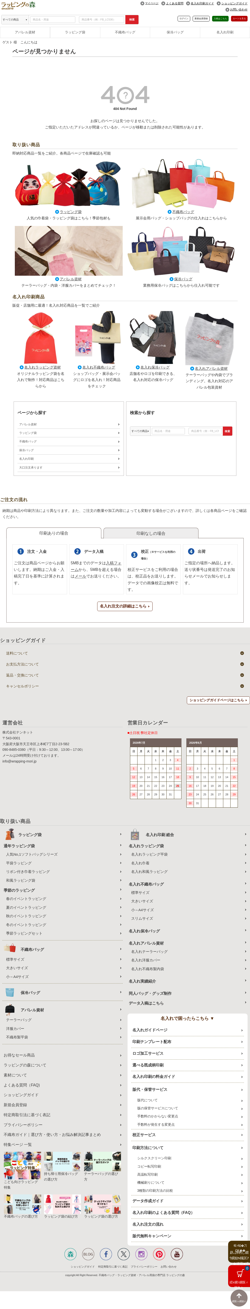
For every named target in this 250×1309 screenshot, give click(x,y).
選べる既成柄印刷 (148, 1065)
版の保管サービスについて (157, 1108)
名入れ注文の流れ (148, 1224)
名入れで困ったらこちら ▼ (187, 1018)
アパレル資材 (25, 32)
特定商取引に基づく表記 (113, 1266)
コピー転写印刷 (149, 1166)
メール (80, 576)
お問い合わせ (239, 9)
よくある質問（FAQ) (22, 1085)
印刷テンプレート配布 (151, 1042)
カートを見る (239, 18)
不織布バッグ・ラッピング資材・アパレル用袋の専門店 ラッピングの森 (142, 1275)
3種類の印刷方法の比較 (155, 1191)
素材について (15, 1075)
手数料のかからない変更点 (157, 1116)
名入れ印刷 (224, 32)
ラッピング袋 (75, 32)
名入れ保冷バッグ (155, 367)
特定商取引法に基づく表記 (27, 1115)
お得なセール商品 (19, 1055)
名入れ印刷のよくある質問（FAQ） (163, 1213)
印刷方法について (148, 1148)
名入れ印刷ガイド (202, 3)
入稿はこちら (220, 18)
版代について (147, 1100)
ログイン (184, 18)
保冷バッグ (175, 32)
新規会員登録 (201, 18)
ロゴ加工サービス (148, 1054)
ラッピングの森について (25, 1065)
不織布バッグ (125, 32)
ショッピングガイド (234, 3)
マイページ (151, 3)
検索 (132, 19)
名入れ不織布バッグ (98, 367)
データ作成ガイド (148, 1201)
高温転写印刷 (147, 1175)
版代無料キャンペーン (151, 1236)
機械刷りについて (150, 1183)
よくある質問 (174, 3)
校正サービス (144, 1135)
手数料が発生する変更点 (156, 1124)
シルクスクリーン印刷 (154, 1158)
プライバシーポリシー (23, 1125)
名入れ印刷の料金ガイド (153, 1077)
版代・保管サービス (149, 1090)
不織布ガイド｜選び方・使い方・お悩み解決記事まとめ (52, 1135)
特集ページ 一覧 (18, 1145)
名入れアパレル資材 (211, 368)
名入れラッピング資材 (42, 367)
